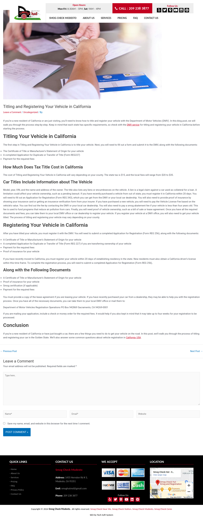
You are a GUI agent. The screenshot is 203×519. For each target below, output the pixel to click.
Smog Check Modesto (62, 18)
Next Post (196, 351)
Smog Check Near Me (100, 509)
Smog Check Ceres (163, 509)
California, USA (134, 337)
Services (106, 18)
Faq (135, 18)
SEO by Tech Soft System (101, 514)
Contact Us (151, 18)
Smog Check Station (121, 509)
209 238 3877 (70, 495)
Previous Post (9, 351)
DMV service (133, 124)
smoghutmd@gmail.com (74, 488)
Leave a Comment (12, 112)
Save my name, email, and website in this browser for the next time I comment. (48, 426)
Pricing (122, 18)
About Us (89, 18)
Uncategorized (32, 112)
